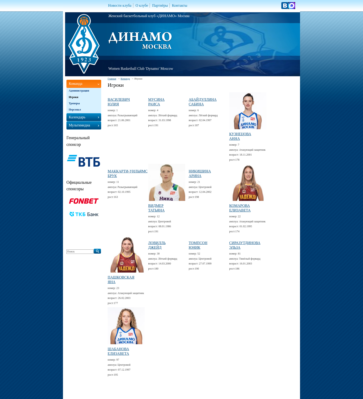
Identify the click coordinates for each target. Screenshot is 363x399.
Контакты (179, 5)
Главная (112, 78)
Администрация (79, 90)
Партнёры (160, 5)
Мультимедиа (79, 125)
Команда (125, 78)
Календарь (77, 117)
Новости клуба (119, 5)
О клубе (141, 5)
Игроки (73, 97)
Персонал (75, 109)
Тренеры (74, 103)
